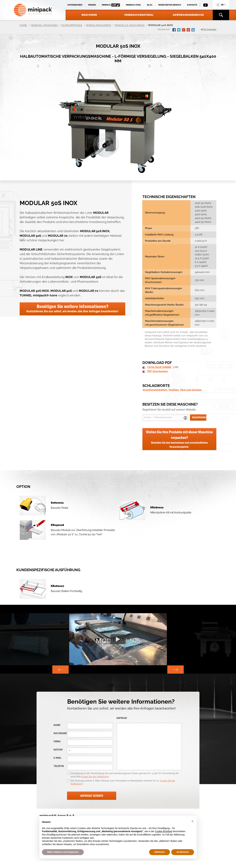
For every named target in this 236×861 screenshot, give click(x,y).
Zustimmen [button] (183, 852)
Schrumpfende (71, 25)
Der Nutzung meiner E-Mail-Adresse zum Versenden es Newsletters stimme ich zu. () (122, 782)
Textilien (173, 389)
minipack (111, 5)
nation (58, 750)
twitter (179, 30)
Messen (92, 5)
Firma (57, 741)
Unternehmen (74, 5)
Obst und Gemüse (190, 389)
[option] (118, 639)
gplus (184, 30)
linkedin (193, 30)
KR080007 (57, 586)
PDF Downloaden (157, 371)
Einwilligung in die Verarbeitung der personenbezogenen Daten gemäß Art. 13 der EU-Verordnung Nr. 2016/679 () (124, 775)
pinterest (189, 30)
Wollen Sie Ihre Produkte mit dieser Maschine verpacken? (179, 439)
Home (23, 25)
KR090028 (57, 525)
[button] (192, 821)
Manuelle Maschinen (130, 25)
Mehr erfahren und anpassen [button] (63, 852)
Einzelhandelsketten (155, 389)
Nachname (60, 733)
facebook (174, 30)
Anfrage (122, 718)
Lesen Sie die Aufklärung (95, 776)
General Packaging (44, 25)
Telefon (59, 766)
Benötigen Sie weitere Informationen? (72, 308)
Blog (149, 5)
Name (57, 725)
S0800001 (57, 502)
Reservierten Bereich (169, 5)
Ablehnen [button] (159, 852)
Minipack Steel (133, 5)
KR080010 (157, 507)
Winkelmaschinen (98, 25)
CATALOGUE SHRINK (159, 367)
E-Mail (58, 758)
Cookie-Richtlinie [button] (163, 831)
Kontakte (192, 5)
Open (185, 418)
